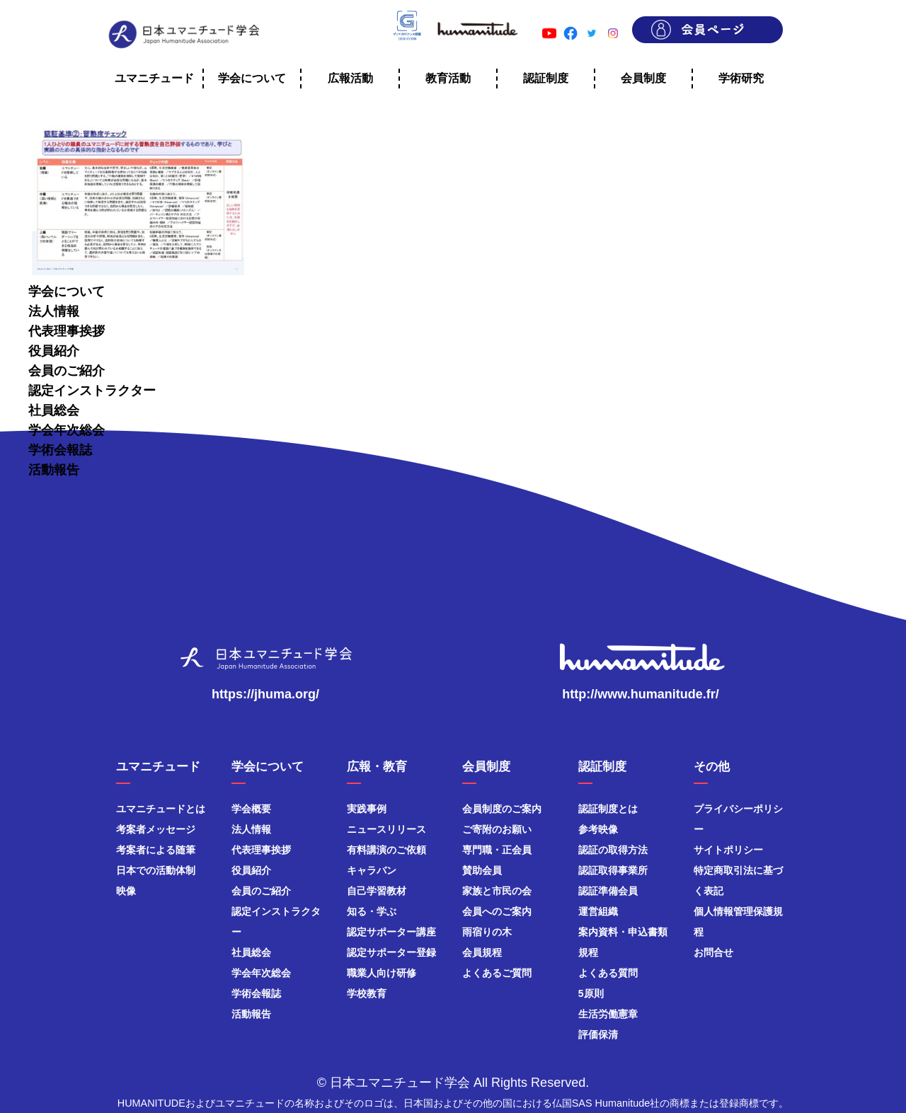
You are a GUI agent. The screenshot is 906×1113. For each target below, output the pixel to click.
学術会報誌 (60, 450)
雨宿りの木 (487, 932)
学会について (66, 291)
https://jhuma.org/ (265, 694)
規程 (588, 952)
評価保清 (598, 1034)
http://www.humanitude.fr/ (640, 694)
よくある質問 (608, 973)
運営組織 (598, 911)
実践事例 (366, 808)
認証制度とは (608, 808)
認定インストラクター (92, 391)
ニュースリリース (386, 829)
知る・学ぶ (371, 911)
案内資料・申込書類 (622, 932)
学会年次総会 (66, 430)
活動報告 (53, 470)
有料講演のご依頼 (386, 849)
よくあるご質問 (497, 973)
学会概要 (251, 808)
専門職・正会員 (497, 849)
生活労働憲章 (608, 1014)
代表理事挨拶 (66, 331)
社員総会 (53, 410)
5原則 (591, 993)
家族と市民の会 (497, 890)
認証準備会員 (608, 890)
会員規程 (482, 952)
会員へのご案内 (497, 911)
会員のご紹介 (66, 371)
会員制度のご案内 (501, 808)
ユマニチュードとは (160, 808)
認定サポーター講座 (391, 932)
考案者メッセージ (155, 829)
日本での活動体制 (155, 870)
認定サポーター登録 (391, 952)
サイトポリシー (728, 849)
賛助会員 (482, 870)
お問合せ (713, 952)
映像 (126, 890)
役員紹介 (53, 351)
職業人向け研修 (381, 973)
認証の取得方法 (613, 849)
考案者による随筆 (155, 849)
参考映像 (598, 829)
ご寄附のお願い (497, 829)
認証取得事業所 (613, 870)
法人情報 (53, 311)
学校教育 (366, 993)
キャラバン (371, 870)
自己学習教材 (376, 890)
